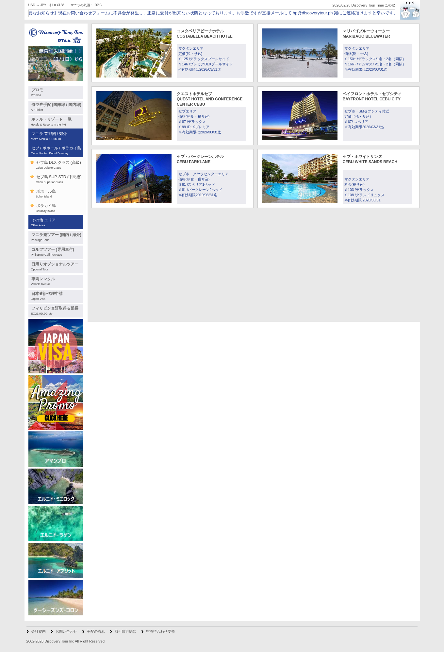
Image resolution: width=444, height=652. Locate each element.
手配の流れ (96, 631)
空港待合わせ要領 (160, 631)
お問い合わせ (66, 631)
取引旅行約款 (125, 631)
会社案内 (38, 631)
